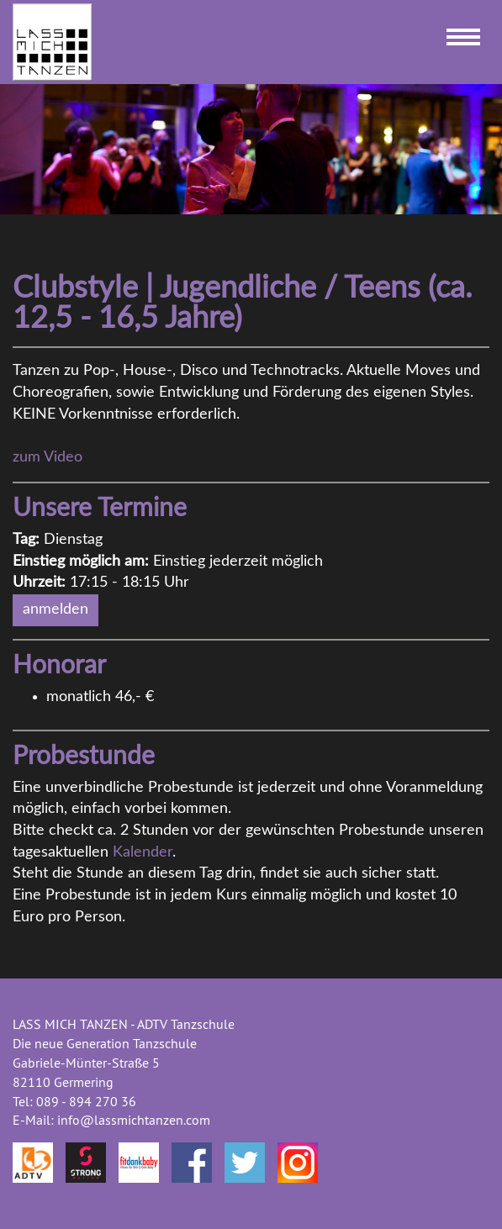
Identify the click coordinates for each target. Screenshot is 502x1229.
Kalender (142, 852)
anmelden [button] (55, 609)
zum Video (47, 457)
